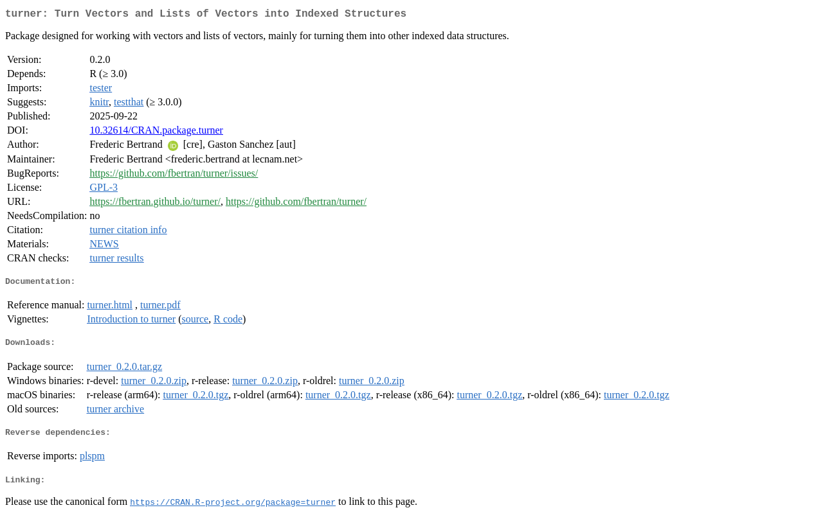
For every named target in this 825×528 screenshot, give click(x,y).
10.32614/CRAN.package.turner (156, 132)
